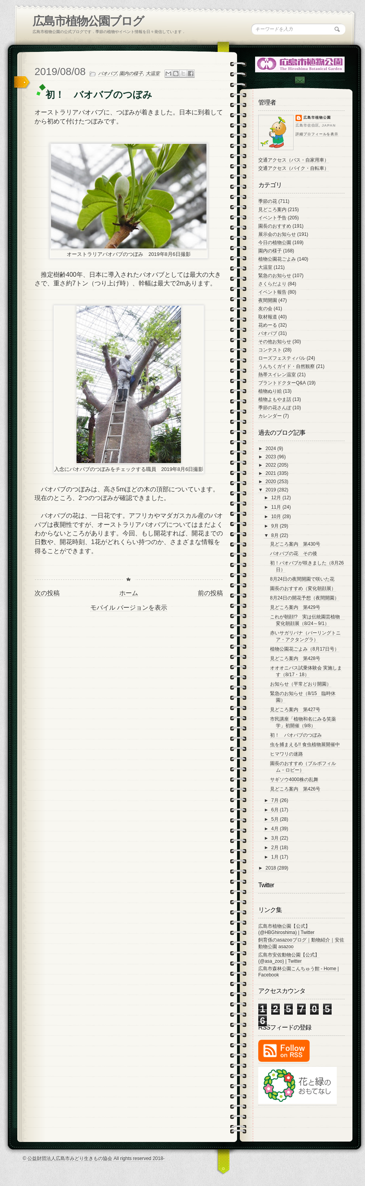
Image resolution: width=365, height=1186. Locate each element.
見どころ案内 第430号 (295, 544)
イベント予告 (272, 218)
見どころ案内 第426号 (295, 789)
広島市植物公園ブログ (88, 21)
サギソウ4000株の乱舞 (294, 779)
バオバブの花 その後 (293, 553)
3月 (275, 838)
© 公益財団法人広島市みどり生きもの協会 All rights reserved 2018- (94, 1158)
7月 (275, 800)
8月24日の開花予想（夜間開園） (304, 598)
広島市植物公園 (317, 118)
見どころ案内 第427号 (295, 709)
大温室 (153, 73)
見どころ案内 (272, 209)
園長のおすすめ (274, 226)
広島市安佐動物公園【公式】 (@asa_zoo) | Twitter (288, 958)
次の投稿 (47, 593)
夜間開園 (267, 300)
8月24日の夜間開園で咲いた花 (302, 579)
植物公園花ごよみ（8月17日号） (304, 649)
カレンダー (270, 416)
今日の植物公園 (274, 242)
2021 (271, 473)
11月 (277, 507)
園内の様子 (131, 73)
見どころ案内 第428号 (295, 658)
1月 (275, 857)
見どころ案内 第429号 (295, 607)
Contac (299, 80)
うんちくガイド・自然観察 (286, 366)
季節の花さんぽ (274, 407)
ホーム (128, 593)
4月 (275, 828)
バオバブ (107, 73)
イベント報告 (272, 292)
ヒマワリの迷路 (286, 754)
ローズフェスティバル (281, 358)
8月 (275, 535)
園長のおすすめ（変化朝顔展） (303, 588)
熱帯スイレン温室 (277, 374)
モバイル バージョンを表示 (128, 607)
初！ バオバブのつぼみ (296, 735)
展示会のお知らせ (277, 234)
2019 (271, 490)
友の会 (265, 308)
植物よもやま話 (274, 399)
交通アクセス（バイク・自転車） (293, 168)
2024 (271, 448)
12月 (277, 497)
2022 (271, 465)
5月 (275, 819)
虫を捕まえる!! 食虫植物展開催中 (305, 744)
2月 (275, 847)
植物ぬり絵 (270, 391)
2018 (271, 868)
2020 (271, 481)
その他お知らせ (274, 341)
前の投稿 (210, 593)
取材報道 (267, 317)
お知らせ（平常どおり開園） (300, 684)
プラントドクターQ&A (282, 383)
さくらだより (272, 284)
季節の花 (267, 201)
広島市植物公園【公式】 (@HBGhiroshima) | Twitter (286, 929)
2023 (271, 457)
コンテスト (270, 350)
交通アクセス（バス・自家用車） (293, 160)
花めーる (267, 325)
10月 (277, 516)
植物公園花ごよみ (277, 259)
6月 (275, 810)
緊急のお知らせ (274, 275)
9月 (275, 526)
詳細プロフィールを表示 (317, 134)
